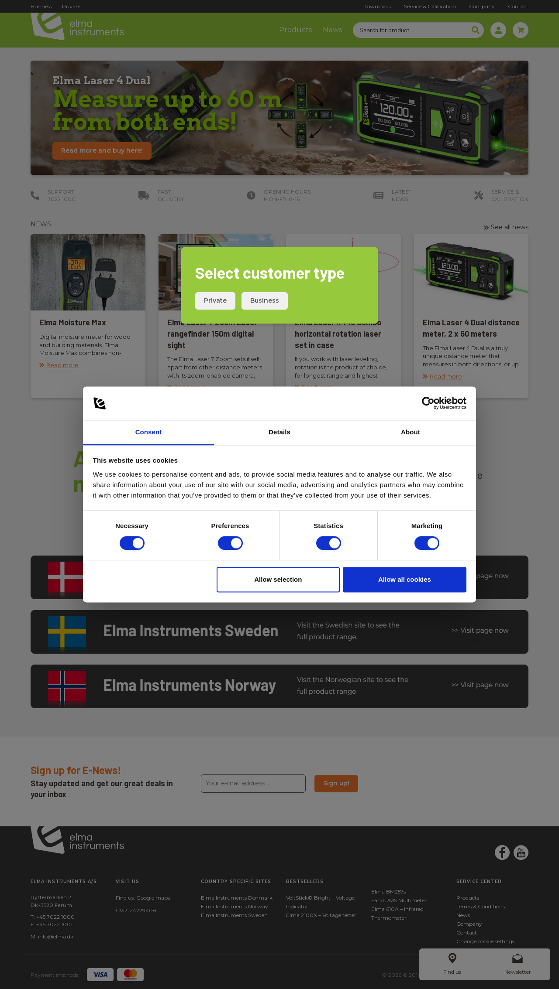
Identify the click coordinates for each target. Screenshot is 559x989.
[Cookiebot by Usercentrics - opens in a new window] (428, 403)
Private (215, 300)
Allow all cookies (404, 579)
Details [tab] (279, 432)
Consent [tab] (148, 432)
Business (264, 300)
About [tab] (410, 432)
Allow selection (278, 579)
